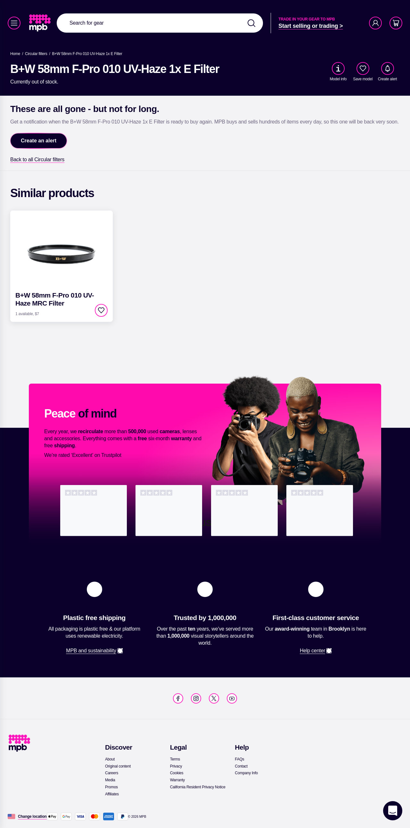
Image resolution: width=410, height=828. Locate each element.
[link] (40, 23)
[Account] (375, 23)
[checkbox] (363, 68)
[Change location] (32, 816)
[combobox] (160, 23)
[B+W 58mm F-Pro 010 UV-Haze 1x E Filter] (87, 54)
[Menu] (14, 23)
